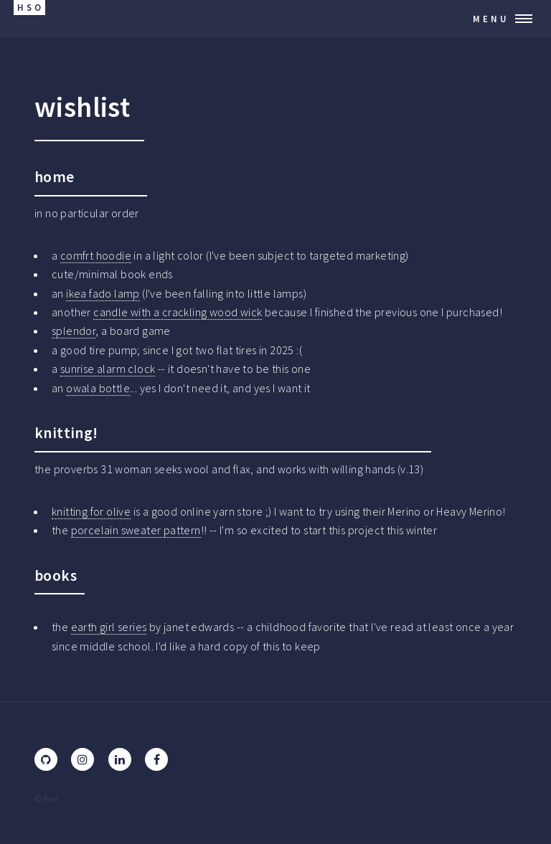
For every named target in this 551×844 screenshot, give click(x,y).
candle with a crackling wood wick (177, 312)
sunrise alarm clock (108, 368)
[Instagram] (82, 759)
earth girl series (109, 627)
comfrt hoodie (95, 255)
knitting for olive (91, 511)
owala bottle (98, 388)
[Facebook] (156, 759)
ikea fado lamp (103, 293)
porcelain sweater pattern (136, 530)
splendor (73, 330)
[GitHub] (45, 759)
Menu (491, 18)
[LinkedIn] (119, 759)
